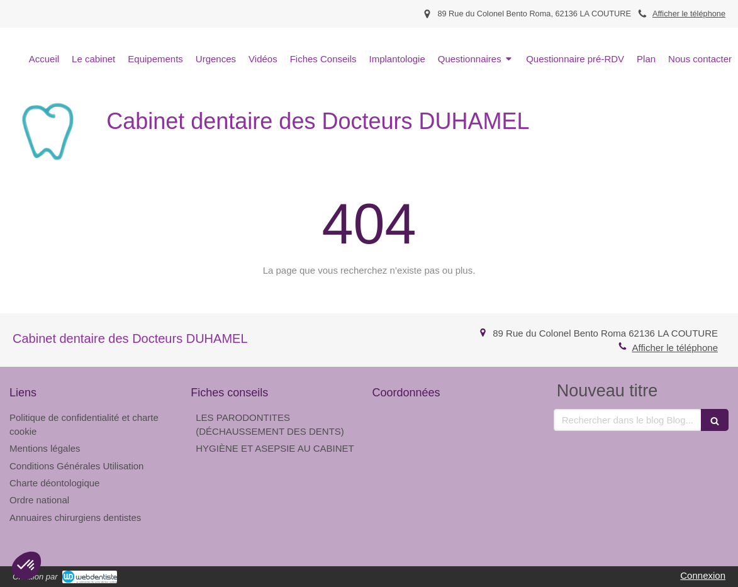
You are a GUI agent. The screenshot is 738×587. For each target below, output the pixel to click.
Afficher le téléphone (688, 13)
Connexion (702, 575)
